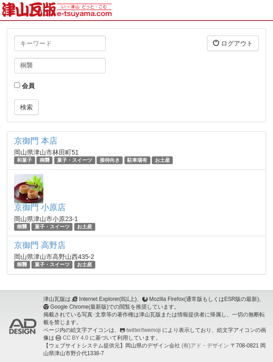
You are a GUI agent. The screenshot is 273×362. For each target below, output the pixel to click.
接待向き (110, 160)
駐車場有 (137, 160)
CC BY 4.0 (75, 338)
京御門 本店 (35, 140)
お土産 (162, 160)
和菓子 (24, 160)
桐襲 (45, 160)
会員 (24, 85)
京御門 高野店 (40, 245)
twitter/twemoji (143, 330)
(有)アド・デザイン (205, 345)
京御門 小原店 (40, 207)
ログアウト (233, 43)
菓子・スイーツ (74, 160)
